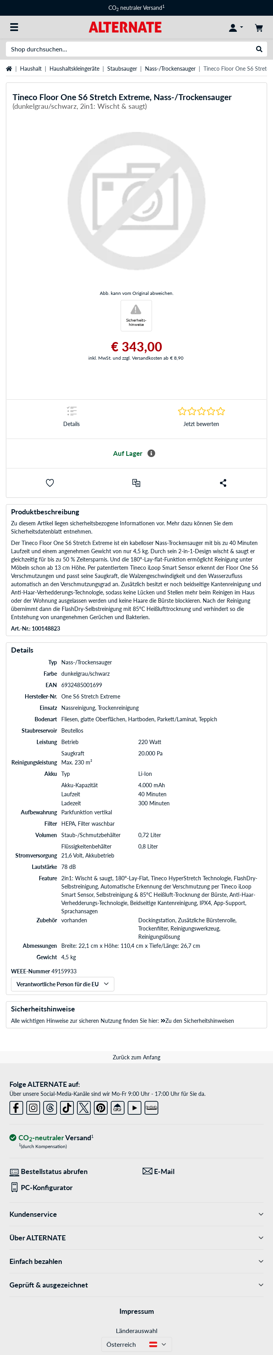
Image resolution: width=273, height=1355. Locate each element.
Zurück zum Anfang (136, 1057)
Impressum (136, 1311)
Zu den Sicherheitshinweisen (197, 1020)
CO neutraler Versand (136, 7)
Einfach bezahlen (136, 1261)
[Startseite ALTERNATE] (125, 26)
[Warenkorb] (259, 27)
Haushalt (31, 68)
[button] (50, 483)
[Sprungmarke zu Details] (72, 419)
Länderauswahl (137, 1330)
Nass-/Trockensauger (170, 68)
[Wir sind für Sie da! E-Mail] (203, 1171)
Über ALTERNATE (136, 1237)
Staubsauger (122, 68)
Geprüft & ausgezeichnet (136, 1285)
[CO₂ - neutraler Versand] (51, 1138)
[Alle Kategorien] (14, 27)
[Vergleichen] (136, 483)
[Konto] (236, 27)
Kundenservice (136, 1214)
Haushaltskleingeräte (74, 68)
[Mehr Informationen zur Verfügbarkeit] (151, 453)
